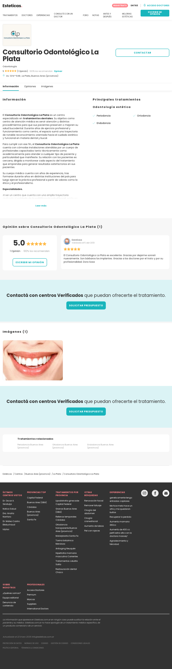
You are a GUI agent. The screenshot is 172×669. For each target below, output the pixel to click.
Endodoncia (104, 123)
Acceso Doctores (35, 590)
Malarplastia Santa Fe (67, 535)
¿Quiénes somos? (12, 593)
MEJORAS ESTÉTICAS (127, 15)
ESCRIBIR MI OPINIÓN (155, 13)
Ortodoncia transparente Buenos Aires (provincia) (66, 528)
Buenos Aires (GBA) (37, 502)
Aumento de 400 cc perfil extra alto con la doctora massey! (121, 532)
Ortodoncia (143, 115)
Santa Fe (31, 519)
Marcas (31, 599)
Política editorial (11, 648)
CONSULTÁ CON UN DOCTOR (63, 15)
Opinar (58, 71)
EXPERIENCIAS (43, 15)
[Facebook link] (155, 494)
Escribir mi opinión (30, 262)
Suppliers (31, 603)
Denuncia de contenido (9, 604)
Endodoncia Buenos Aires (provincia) (100, 446)
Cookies (44, 643)
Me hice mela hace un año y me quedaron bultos (121, 509)
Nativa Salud (9, 508)
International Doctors (38, 608)
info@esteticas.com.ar (43, 636)
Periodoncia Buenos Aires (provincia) (30, 446)
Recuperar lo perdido (120, 516)
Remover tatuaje (92, 505)
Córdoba (31, 507)
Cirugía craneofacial (91, 520)
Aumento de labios (94, 526)
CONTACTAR (142, 52)
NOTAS (95, 15)
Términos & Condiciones (32, 648)
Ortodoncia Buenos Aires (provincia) (65, 446)
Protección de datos (12, 643)
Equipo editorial (11, 597)
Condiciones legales (80, 643)
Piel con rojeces (92, 530)
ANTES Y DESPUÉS (107, 15)
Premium (31, 594)
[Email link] (166, 493)
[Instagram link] (144, 494)
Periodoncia (104, 115)
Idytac (6, 529)
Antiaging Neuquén (66, 548)
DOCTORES (27, 15)
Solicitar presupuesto (86, 305)
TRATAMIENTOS (10, 15)
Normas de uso (31, 643)
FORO (85, 15)
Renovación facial (93, 500)
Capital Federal (35, 497)
